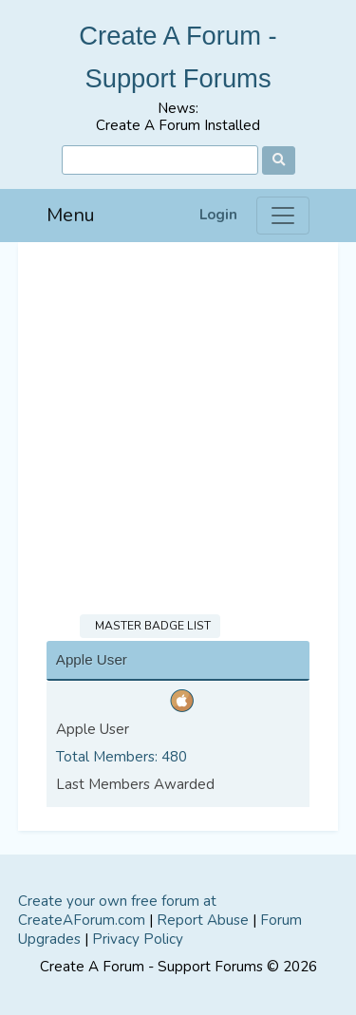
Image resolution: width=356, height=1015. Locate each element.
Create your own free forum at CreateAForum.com (117, 911)
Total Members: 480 (121, 756)
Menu (71, 215)
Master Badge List (150, 625)
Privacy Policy (137, 939)
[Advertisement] (178, 430)
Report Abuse (203, 920)
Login (218, 215)
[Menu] (282, 216)
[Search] (160, 160)
